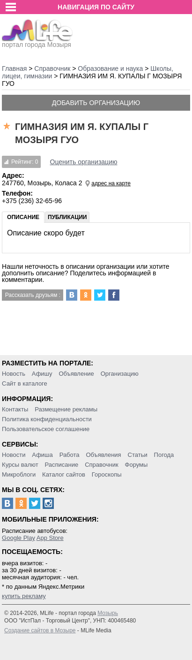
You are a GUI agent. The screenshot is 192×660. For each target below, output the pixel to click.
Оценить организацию (84, 162)
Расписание (62, 464)
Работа (69, 454)
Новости (13, 454)
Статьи (138, 454)
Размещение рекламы (66, 409)
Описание (23, 217)
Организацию (120, 373)
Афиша (42, 454)
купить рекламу (24, 595)
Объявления (103, 454)
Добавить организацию (96, 102)
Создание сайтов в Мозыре (39, 630)
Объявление (76, 373)
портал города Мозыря (37, 41)
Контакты (15, 409)
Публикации (67, 217)
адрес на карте (111, 183)
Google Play (18, 537)
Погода (164, 454)
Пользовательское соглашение (45, 428)
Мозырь (107, 613)
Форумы (136, 464)
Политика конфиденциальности (47, 419)
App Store (50, 537)
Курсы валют (20, 464)
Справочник (101, 464)
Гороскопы (107, 474)
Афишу (42, 373)
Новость (13, 373)
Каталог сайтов (63, 474)
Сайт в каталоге (24, 383)
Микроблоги (19, 474)
